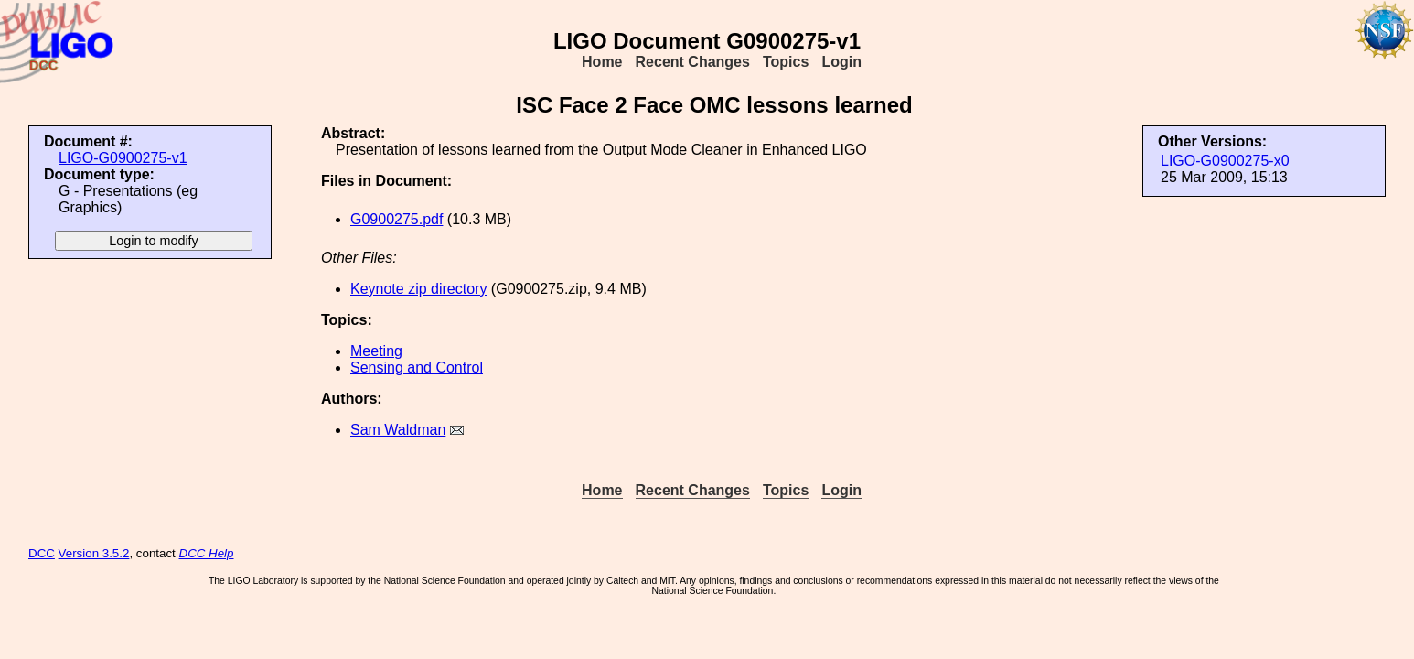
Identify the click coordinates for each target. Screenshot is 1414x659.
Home (602, 62)
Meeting (376, 351)
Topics (786, 62)
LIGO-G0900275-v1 (123, 158)
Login (841, 62)
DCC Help (206, 553)
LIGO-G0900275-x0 (1225, 160)
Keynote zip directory (418, 289)
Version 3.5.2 (94, 553)
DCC (41, 553)
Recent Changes (693, 62)
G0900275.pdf (396, 219)
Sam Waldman (397, 430)
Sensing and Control (416, 367)
